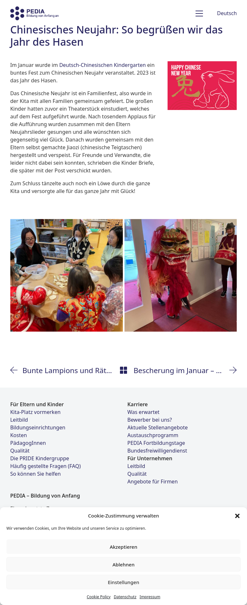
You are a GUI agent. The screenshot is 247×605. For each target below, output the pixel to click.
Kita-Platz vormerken (35, 412)
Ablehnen (124, 564)
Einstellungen (123, 582)
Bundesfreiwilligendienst (157, 450)
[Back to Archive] (123, 370)
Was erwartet (143, 412)
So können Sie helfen (35, 473)
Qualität (20, 450)
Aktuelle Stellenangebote (157, 427)
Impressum (150, 597)
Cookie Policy (99, 597)
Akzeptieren (123, 547)
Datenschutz (125, 597)
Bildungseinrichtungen (37, 427)
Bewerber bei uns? (149, 419)
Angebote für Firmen (152, 481)
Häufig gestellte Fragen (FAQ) (45, 466)
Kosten (18, 435)
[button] (237, 515)
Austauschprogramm (152, 435)
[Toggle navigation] (199, 13)
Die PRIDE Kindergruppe (39, 458)
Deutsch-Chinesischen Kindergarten (102, 65)
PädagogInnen (28, 442)
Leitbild (19, 419)
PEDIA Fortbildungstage (156, 442)
